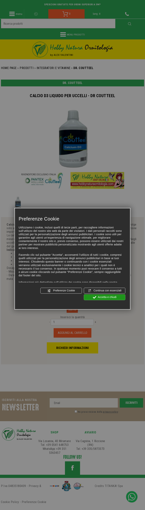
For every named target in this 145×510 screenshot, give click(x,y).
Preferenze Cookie (61, 290)
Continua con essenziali (104, 290)
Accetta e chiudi (104, 297)
